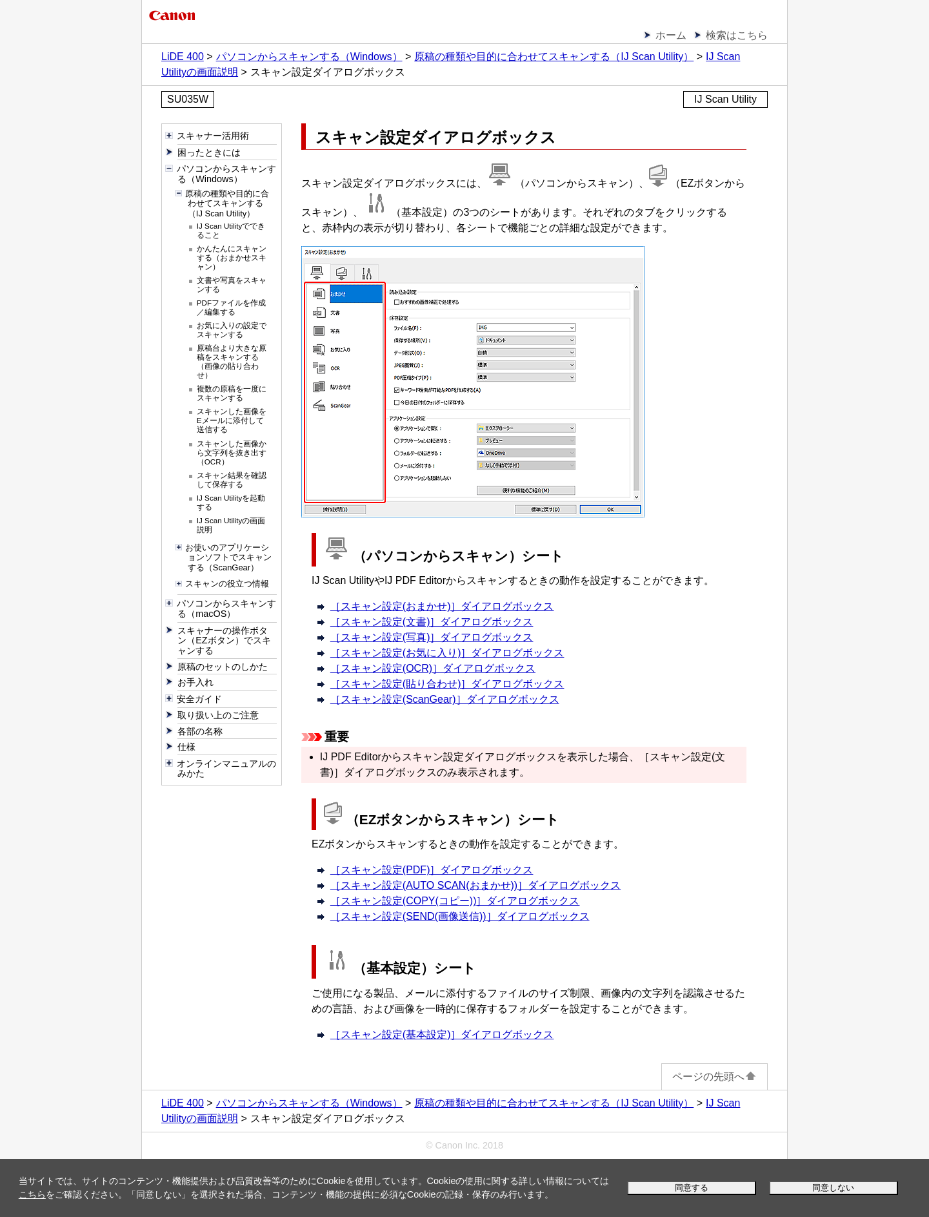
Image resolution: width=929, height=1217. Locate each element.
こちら (32, 1194)
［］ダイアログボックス (442, 606)
